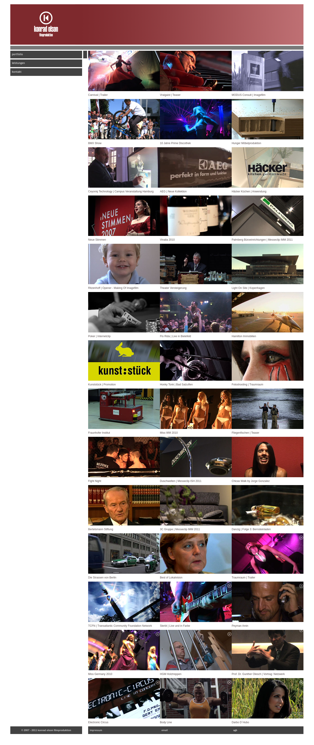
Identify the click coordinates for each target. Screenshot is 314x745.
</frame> (124, 71)
